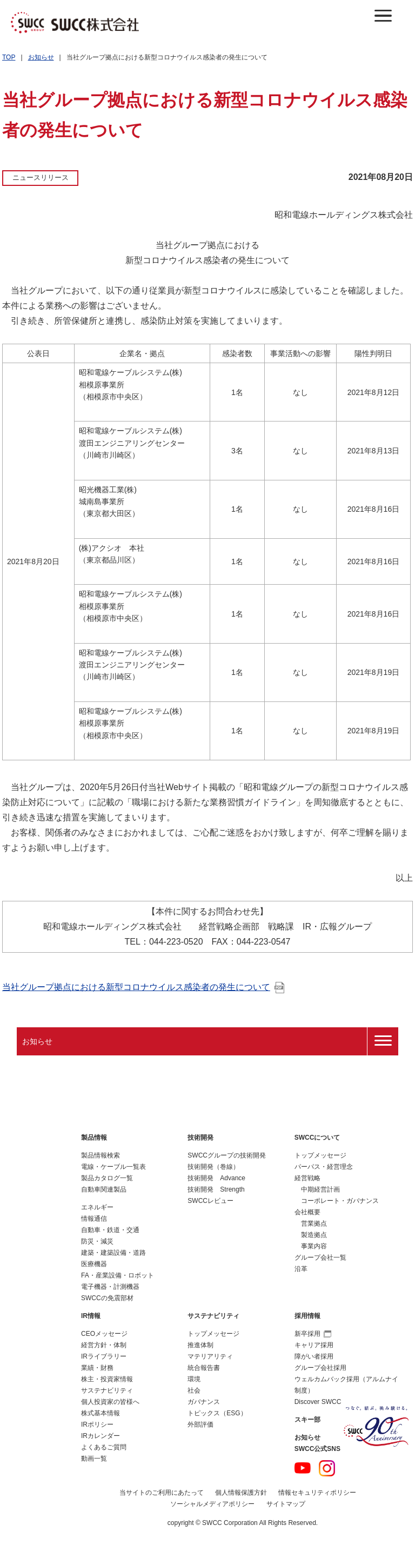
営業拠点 (314, 1223)
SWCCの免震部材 (107, 1298)
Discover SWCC (318, 1402)
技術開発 (200, 1137)
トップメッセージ (320, 1155)
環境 (194, 1379)
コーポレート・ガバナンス (340, 1201)
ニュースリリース (40, 177)
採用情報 (307, 1316)
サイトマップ (285, 1504)
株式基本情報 (100, 1413)
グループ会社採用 (320, 1368)
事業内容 (314, 1246)
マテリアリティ (210, 1356)
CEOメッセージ (104, 1333)
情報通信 (94, 1218)
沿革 (300, 1269)
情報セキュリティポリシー (317, 1492)
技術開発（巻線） (213, 1167)
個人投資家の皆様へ (110, 1402)
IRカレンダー (100, 1436)
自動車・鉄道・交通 (110, 1230)
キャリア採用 (313, 1345)
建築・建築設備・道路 (113, 1252)
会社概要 (307, 1212)
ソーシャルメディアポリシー (212, 1504)
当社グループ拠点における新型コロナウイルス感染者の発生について (143, 987)
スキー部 (307, 1419)
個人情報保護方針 (241, 1492)
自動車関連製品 (103, 1189)
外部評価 (200, 1424)
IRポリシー (97, 1424)
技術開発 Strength (216, 1189)
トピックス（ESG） (217, 1413)
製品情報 (94, 1137)
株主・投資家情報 (107, 1379)
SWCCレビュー (210, 1201)
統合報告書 (204, 1368)
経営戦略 (307, 1178)
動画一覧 (94, 1458)
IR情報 (91, 1316)
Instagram (327, 1468)
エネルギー (97, 1207)
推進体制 (200, 1345)
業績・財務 (97, 1368)
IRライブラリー (103, 1356)
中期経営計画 (320, 1189)
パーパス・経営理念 (323, 1167)
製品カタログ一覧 (107, 1178)
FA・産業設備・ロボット (117, 1275)
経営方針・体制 (103, 1345)
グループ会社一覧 (320, 1257)
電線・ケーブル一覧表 (113, 1167)
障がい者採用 (313, 1356)
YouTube (302, 1468)
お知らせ (41, 57)
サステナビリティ (107, 1390)
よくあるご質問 (103, 1447)
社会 (194, 1390)
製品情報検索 (100, 1155)
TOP (8, 57)
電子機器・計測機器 (110, 1286)
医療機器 (94, 1264)
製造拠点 (314, 1235)
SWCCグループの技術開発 (227, 1155)
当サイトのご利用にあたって (161, 1492)
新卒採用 (312, 1333)
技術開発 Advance (216, 1178)
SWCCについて (317, 1137)
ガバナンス (204, 1402)
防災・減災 (97, 1241)
